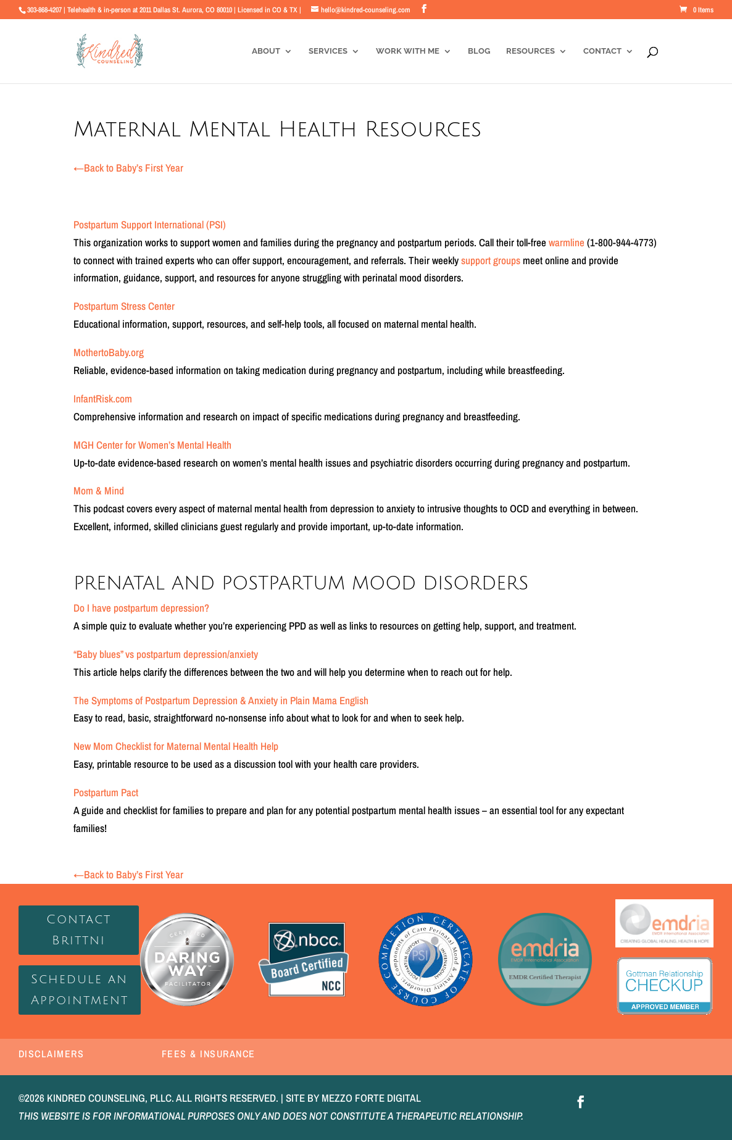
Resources (530, 51)
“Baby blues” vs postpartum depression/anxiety (165, 654)
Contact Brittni (78, 930)
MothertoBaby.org (108, 352)
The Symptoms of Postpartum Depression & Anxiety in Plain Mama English (220, 700)
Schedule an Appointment (79, 990)
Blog (479, 51)
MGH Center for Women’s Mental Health (152, 445)
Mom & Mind (98, 490)
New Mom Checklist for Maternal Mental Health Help (175, 746)
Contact (602, 51)
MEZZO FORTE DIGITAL (371, 1098)
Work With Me (407, 51)
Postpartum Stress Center (124, 306)
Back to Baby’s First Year (128, 167)
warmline (566, 242)
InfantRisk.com (102, 398)
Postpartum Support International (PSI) (149, 224)
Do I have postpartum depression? (141, 608)
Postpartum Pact (105, 792)
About (266, 51)
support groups (490, 260)
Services (328, 51)
